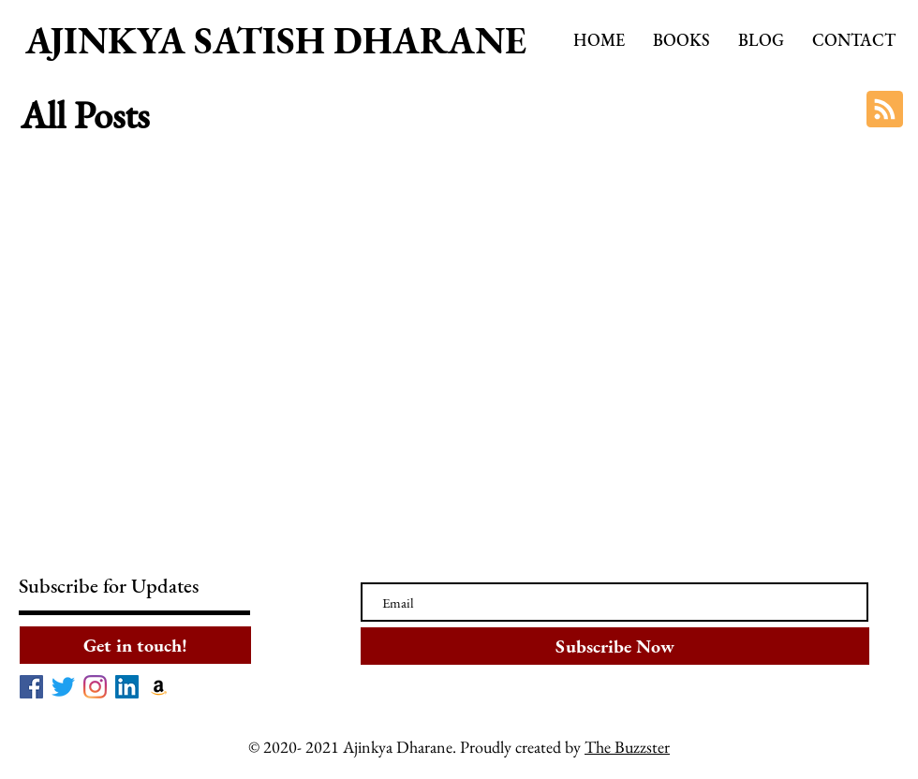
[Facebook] (31, 686)
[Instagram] (95, 686)
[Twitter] (63, 686)
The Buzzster (627, 746)
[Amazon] (158, 686)
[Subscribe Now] (615, 646)
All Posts (85, 115)
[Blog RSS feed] (884, 110)
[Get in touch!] (135, 645)
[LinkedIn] (127, 686)
